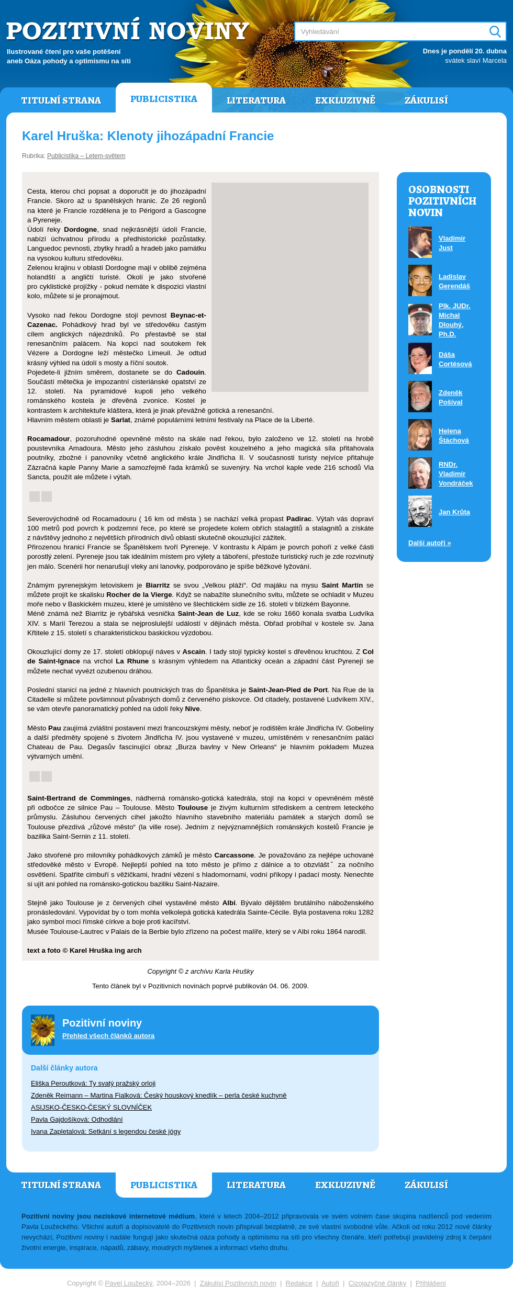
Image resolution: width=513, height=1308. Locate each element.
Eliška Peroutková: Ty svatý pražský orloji (93, 1083)
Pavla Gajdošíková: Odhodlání (77, 1119)
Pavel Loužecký (129, 1283)
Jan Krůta (454, 512)
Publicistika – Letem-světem (86, 156)
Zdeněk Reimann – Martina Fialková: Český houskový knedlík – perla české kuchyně (158, 1095)
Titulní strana (61, 100)
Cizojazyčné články (378, 1283)
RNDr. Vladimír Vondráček (456, 473)
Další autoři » (429, 543)
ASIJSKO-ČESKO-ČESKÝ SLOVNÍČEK (91, 1107)
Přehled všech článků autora (108, 1036)
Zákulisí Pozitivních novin (238, 1283)
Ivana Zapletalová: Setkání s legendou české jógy (106, 1131)
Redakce (299, 1283)
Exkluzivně (345, 100)
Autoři (330, 1283)
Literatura (256, 100)
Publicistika (163, 99)
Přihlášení (431, 1283)
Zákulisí (426, 100)
